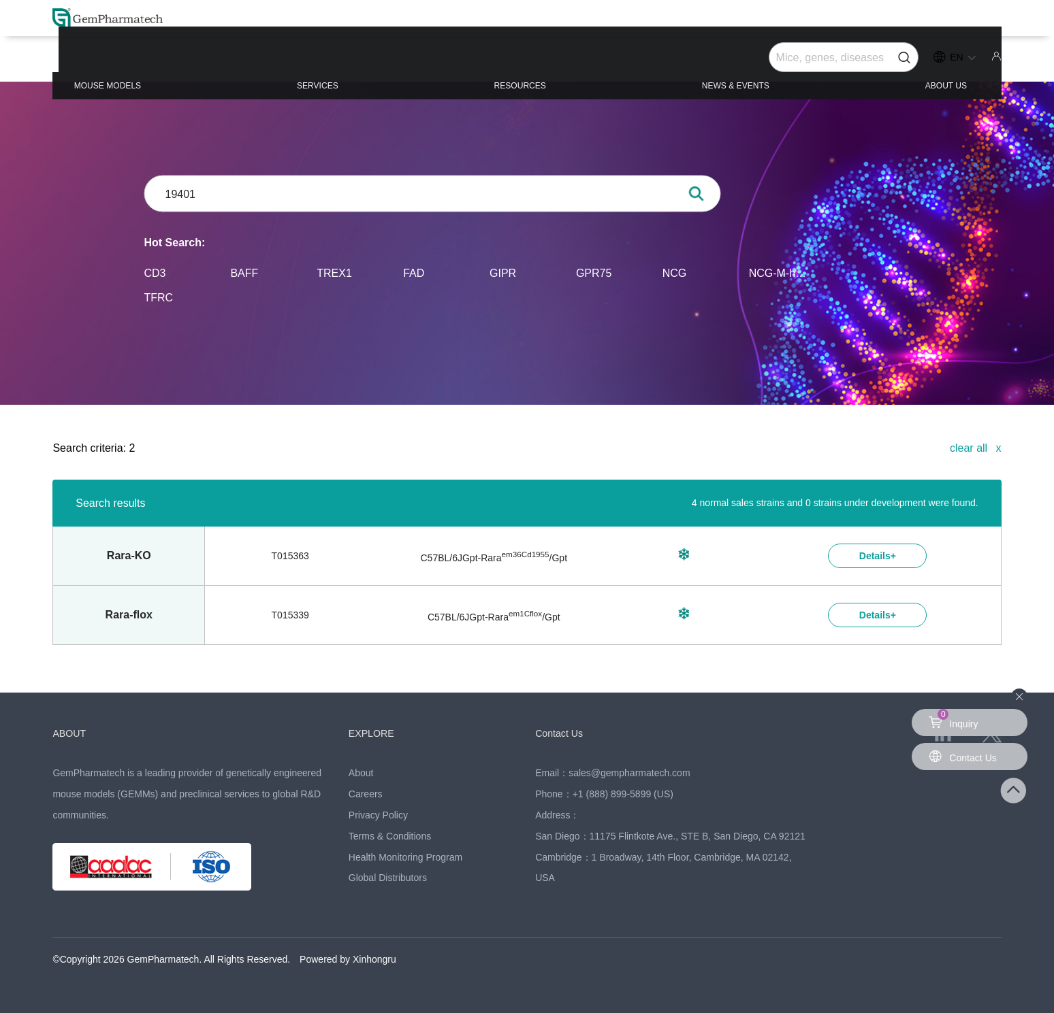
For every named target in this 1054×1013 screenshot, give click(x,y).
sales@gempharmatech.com (629, 772)
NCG (674, 272)
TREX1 (334, 272)
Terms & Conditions (390, 836)
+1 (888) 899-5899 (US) (623, 793)
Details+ (877, 555)
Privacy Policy (378, 815)
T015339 (290, 615)
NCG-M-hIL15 (778, 272)
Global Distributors (388, 877)
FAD (413, 272)
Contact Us (565, 733)
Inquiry (955, 719)
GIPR (503, 272)
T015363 (290, 555)
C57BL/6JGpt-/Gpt (494, 557)
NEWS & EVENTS (722, 62)
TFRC (159, 297)
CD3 (155, 272)
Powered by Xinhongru (348, 959)
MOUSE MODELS (159, 62)
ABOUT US (912, 62)
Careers (366, 793)
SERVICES (347, 62)
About (361, 772)
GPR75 (593, 272)
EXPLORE (377, 733)
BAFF (244, 272)
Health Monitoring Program (405, 857)
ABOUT (73, 733)
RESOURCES (526, 62)
